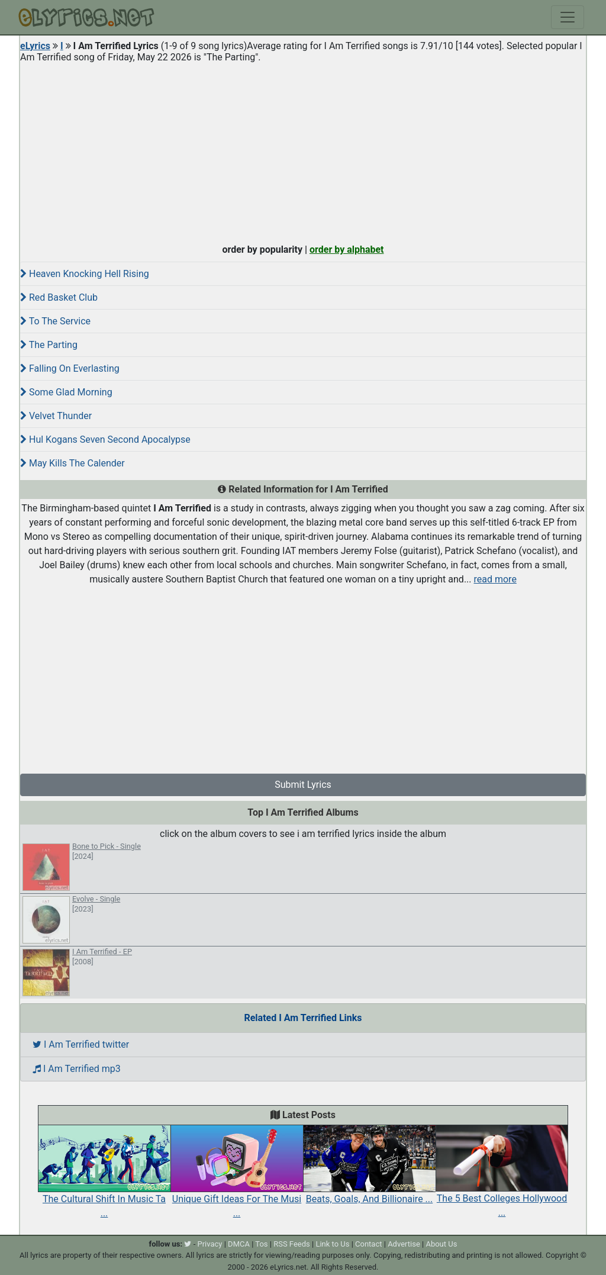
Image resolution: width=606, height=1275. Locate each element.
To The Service (55, 321)
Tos (261, 1243)
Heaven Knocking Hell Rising (84, 273)
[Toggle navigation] (567, 17)
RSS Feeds (291, 1243)
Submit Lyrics (303, 784)
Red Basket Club (59, 297)
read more (495, 579)
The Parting (49, 344)
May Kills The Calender (72, 463)
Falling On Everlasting (70, 368)
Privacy (209, 1243)
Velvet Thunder (56, 415)
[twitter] (187, 1243)
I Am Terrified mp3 (77, 1068)
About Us (441, 1243)
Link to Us (332, 1243)
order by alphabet (347, 249)
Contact (368, 1243)
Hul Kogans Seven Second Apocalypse (105, 439)
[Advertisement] (303, 150)
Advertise (404, 1243)
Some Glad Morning (66, 392)
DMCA (239, 1243)
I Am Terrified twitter (81, 1044)
